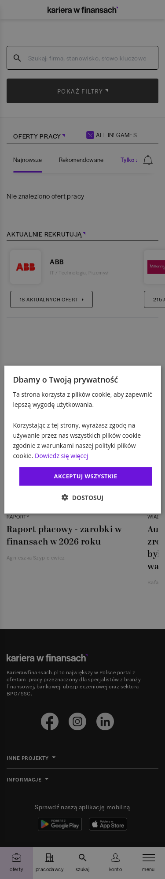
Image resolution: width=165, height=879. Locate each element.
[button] (82, 497)
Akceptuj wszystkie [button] (85, 476)
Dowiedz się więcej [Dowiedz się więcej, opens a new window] (61, 455)
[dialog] (82, 440)
